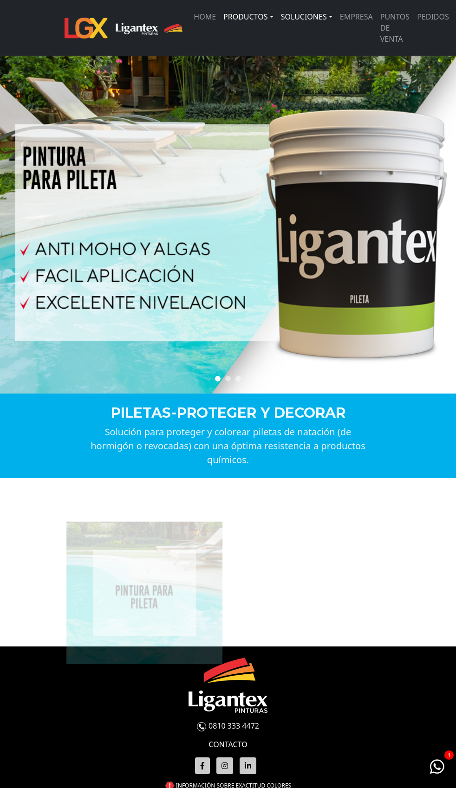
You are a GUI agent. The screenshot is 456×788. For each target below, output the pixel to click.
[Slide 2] (238, 378)
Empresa (356, 17)
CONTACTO (227, 744)
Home (205, 17)
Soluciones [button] (304, 17)
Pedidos (433, 17)
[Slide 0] (218, 378)
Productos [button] (245, 17)
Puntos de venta (395, 28)
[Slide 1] (228, 378)
